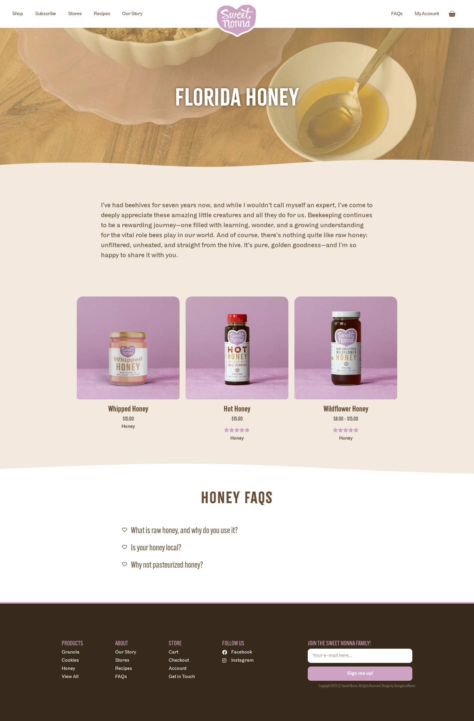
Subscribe (45, 14)
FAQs (397, 14)
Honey (128, 426)
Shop (17, 14)
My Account (427, 14)
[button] (237, 528)
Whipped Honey (128, 409)
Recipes (102, 14)
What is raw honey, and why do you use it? (184, 530)
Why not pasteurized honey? (167, 564)
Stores (75, 14)
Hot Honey (237, 409)
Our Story (132, 14)
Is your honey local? (156, 547)
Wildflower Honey (345, 409)
